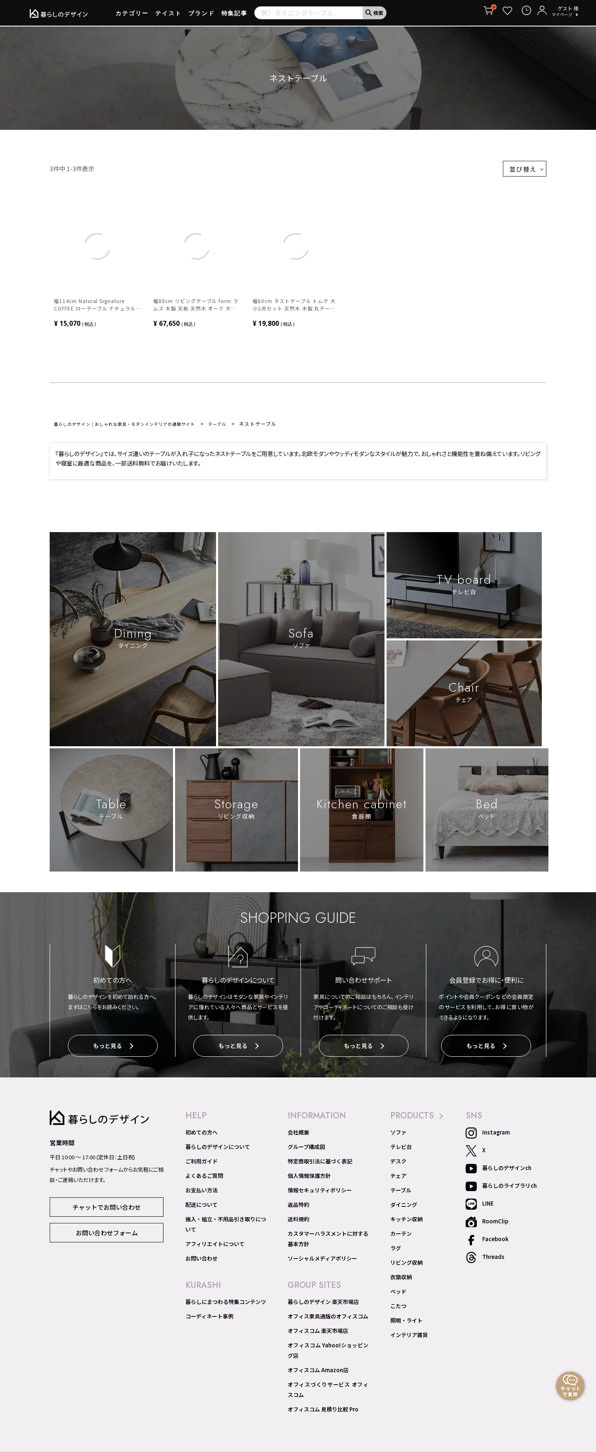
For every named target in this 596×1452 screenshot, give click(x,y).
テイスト (168, 16)
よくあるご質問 (204, 1178)
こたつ (398, 1308)
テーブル (247, 428)
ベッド (398, 1294)
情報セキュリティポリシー (320, 1192)
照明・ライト (406, 1323)
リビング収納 (406, 1265)
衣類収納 (401, 1279)
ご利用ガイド (201, 1164)
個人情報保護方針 (309, 1178)
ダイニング (403, 1207)
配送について (201, 1207)
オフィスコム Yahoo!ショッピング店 (328, 1345)
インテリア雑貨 (409, 1337)
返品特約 (298, 1207)
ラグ (395, 1250)
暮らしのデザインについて (217, 1149)
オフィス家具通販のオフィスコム (328, 1314)
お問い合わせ (201, 1256)
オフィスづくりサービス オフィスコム (328, 1380)
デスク (398, 1164)
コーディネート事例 (209, 1314)
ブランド (201, 16)
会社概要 (298, 1135)
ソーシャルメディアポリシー (322, 1256)
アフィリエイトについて (215, 1242)
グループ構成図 (306, 1149)
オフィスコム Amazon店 (318, 1364)
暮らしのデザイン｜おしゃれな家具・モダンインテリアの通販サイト (138, 428)
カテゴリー (132, 16)
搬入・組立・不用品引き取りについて (225, 1223)
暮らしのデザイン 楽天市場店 (323, 1300)
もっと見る (113, 1051)
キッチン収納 (406, 1221)
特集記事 (234, 16)
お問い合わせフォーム (107, 1230)
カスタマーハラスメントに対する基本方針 (328, 1238)
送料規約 (298, 1221)
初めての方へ (201, 1135)
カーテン (401, 1236)
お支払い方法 (201, 1192)
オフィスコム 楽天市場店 (318, 1329)
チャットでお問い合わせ (107, 1207)
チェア (398, 1178)
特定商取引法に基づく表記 (320, 1164)
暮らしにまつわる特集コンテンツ (225, 1300)
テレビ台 (401, 1149)
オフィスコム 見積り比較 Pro (323, 1398)
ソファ (398, 1135)
